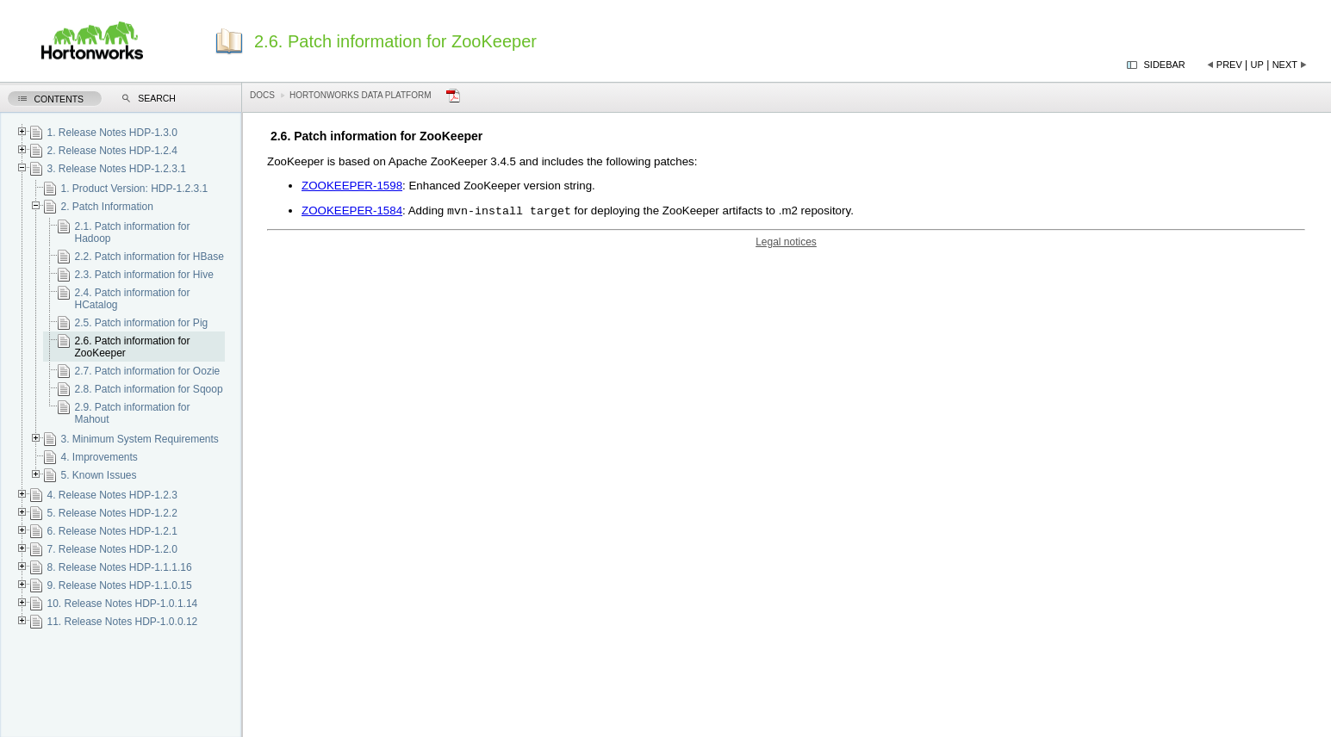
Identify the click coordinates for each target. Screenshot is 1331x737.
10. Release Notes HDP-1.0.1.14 (122, 604)
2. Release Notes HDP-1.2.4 (112, 151)
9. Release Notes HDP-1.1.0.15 (119, 585)
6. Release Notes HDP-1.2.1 (112, 531)
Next (1284, 64)
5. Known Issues (98, 475)
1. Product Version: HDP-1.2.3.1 (134, 189)
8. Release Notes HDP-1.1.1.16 (119, 567)
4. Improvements (98, 457)
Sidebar (1164, 64)
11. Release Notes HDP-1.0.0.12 (122, 622)
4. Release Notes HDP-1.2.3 (112, 495)
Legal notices (786, 244)
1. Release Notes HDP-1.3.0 (112, 133)
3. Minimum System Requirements (139, 439)
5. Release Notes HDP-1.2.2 (112, 513)
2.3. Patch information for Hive (143, 275)
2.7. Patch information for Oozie (147, 371)
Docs (262, 95)
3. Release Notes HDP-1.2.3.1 (116, 169)
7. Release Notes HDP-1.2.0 (112, 549)
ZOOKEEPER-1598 (352, 185)
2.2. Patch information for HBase (148, 257)
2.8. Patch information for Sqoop (148, 389)
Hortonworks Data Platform (360, 95)
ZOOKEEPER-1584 (352, 212)
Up (1257, 64)
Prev (1229, 64)
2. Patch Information (106, 207)
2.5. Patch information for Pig (141, 323)
